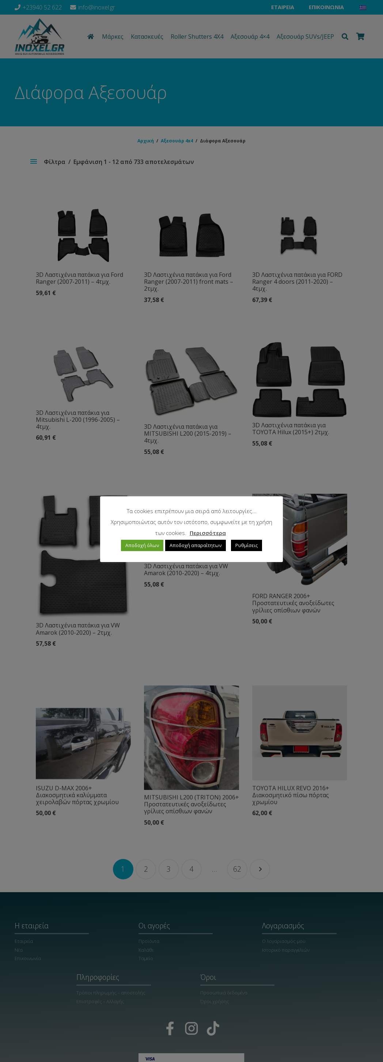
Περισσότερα (208, 532)
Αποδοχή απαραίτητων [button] (195, 545)
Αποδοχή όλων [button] (142, 545)
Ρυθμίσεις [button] (246, 545)
